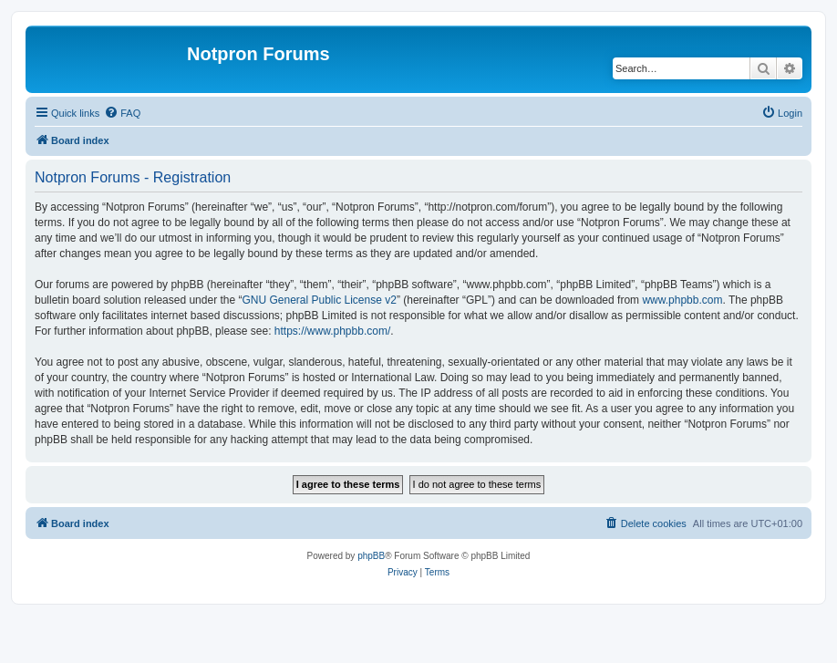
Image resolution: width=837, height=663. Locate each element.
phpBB (371, 556)
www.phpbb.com (682, 300)
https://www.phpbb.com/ (332, 331)
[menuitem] (122, 113)
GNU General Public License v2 (319, 300)
